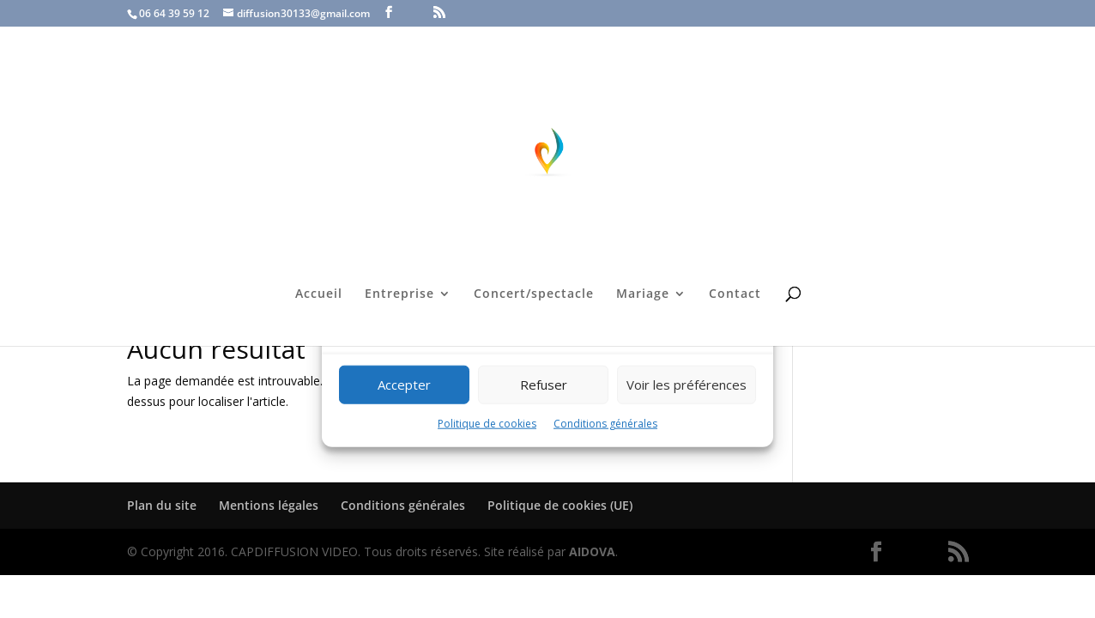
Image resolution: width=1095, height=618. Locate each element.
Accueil (318, 294)
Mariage (642, 294)
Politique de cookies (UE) (559, 505)
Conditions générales (605, 423)
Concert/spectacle (534, 294)
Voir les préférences (686, 384)
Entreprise (399, 294)
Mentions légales (268, 505)
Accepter (404, 384)
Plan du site (162, 505)
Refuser (543, 384)
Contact (735, 294)
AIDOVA (592, 551)
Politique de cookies (487, 423)
